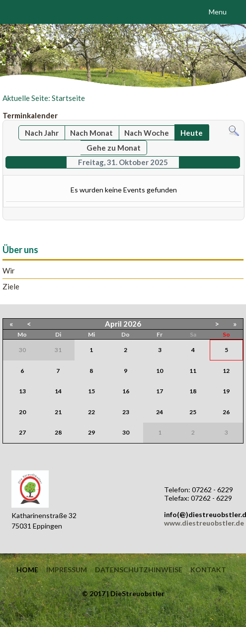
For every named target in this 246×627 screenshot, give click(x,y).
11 (192, 370)
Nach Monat (91, 132)
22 (91, 412)
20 (22, 412)
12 (226, 370)
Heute (191, 132)
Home (27, 569)
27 (22, 432)
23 (125, 412)
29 (91, 432)
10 (159, 370)
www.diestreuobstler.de (204, 523)
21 (58, 412)
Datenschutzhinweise (138, 569)
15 (91, 391)
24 (159, 412)
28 (58, 432)
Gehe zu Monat (113, 147)
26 (226, 412)
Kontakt (208, 569)
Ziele (10, 286)
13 (22, 391)
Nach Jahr (42, 132)
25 (192, 412)
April (113, 323)
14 (58, 391)
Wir (8, 270)
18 (192, 391)
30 (125, 432)
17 (159, 391)
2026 (132, 323)
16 (125, 391)
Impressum (66, 569)
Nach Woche (146, 132)
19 (226, 391)
